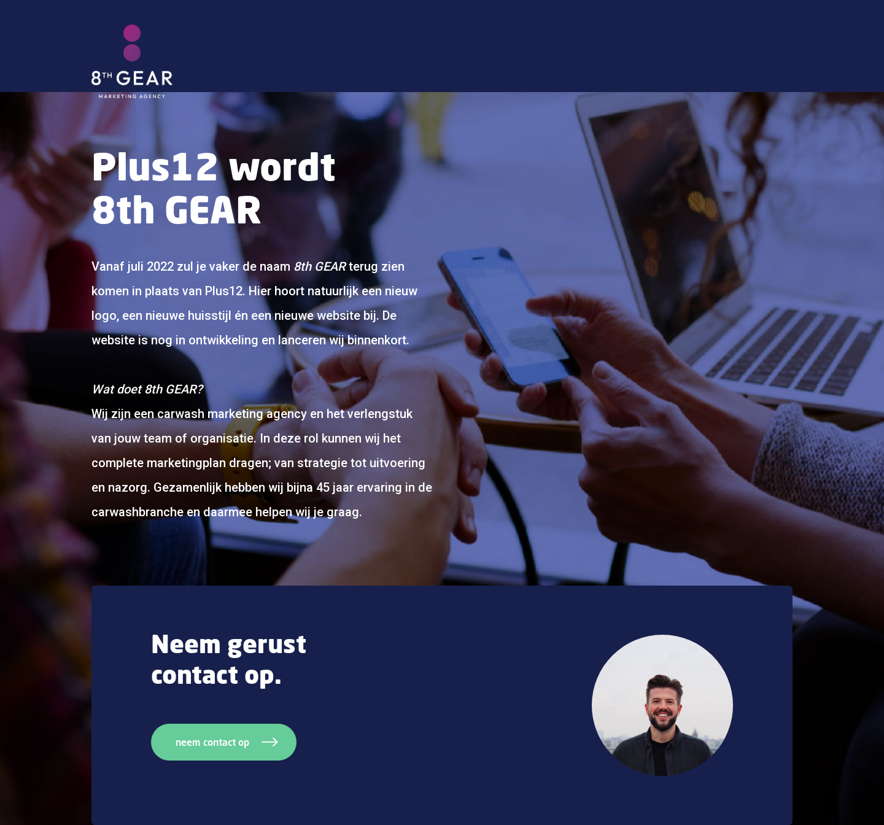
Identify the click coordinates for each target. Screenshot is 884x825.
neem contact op (227, 742)
